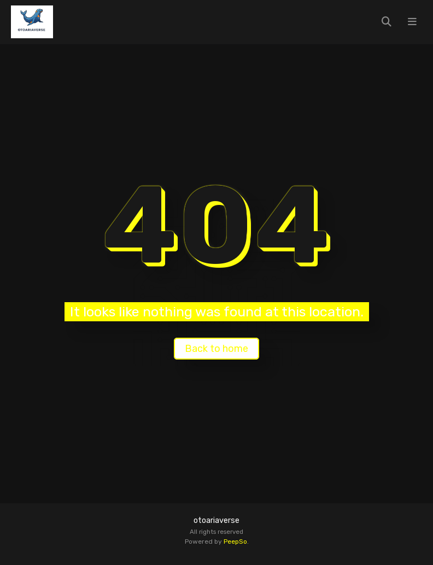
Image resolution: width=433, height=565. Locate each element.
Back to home (216, 349)
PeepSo (235, 541)
